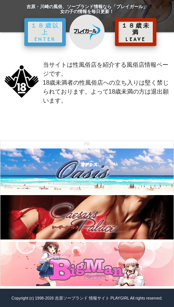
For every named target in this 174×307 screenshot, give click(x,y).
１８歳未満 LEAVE (135, 32)
